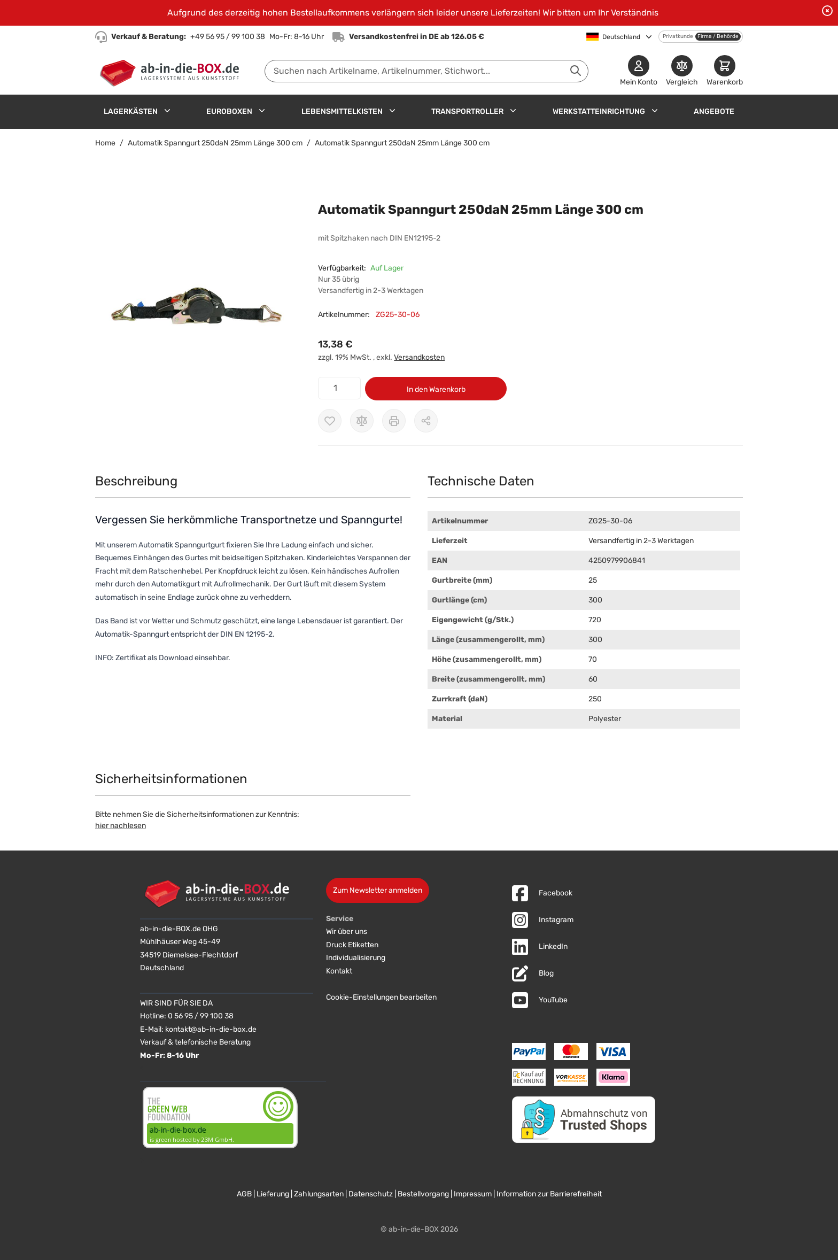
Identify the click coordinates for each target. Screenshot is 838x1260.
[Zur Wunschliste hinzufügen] (330, 420)
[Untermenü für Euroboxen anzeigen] (262, 110)
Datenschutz (370, 1194)
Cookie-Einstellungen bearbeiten (381, 997)
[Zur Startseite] (172, 71)
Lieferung (273, 1194)
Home (105, 143)
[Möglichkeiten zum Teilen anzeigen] (426, 420)
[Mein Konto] (638, 71)
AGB (244, 1194)
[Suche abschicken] (575, 70)
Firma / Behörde (718, 36)
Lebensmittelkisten (342, 111)
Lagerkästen (131, 111)
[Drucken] (394, 420)
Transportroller (467, 111)
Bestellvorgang (423, 1194)
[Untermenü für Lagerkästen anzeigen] (167, 110)
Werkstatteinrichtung (599, 111)
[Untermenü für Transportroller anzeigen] (513, 110)
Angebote (714, 111)
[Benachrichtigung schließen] (827, 10)
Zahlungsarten (319, 1194)
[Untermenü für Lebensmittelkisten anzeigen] (392, 110)
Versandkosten (419, 357)
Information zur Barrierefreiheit (549, 1194)
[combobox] (426, 71)
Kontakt (339, 971)
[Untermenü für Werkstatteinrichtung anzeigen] (654, 110)
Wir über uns (346, 931)
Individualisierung (355, 957)
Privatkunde (678, 36)
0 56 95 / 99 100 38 (201, 1016)
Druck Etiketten (352, 944)
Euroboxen (229, 111)
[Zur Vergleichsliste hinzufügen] (362, 420)
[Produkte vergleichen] (682, 71)
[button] (196, 306)
